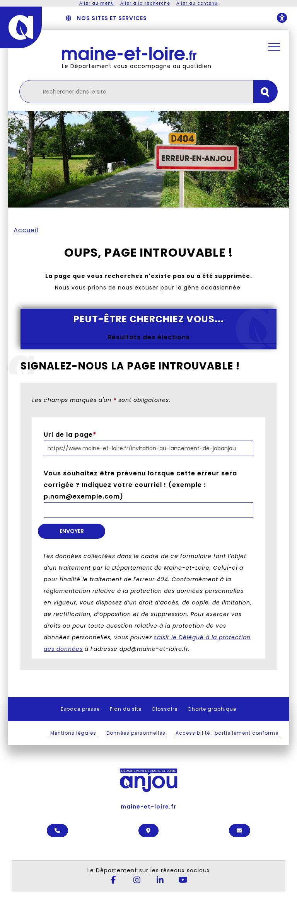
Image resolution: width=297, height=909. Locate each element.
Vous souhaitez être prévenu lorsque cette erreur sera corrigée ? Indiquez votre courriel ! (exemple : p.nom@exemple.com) (140, 485)
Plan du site (126, 709)
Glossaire (165, 709)
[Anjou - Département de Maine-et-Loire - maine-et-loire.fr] (21, 27)
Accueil (26, 230)
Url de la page (70, 434)
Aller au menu (96, 3)
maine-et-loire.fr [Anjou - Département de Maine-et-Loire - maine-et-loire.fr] (148, 783)
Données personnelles (136, 733)
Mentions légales (73, 733)
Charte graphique (212, 709)
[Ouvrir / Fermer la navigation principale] (274, 46)
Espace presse (80, 709)
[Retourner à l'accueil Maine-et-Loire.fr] (158, 53)
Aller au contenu (197, 3)
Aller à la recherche (145, 3)
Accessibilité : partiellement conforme (227, 733)
